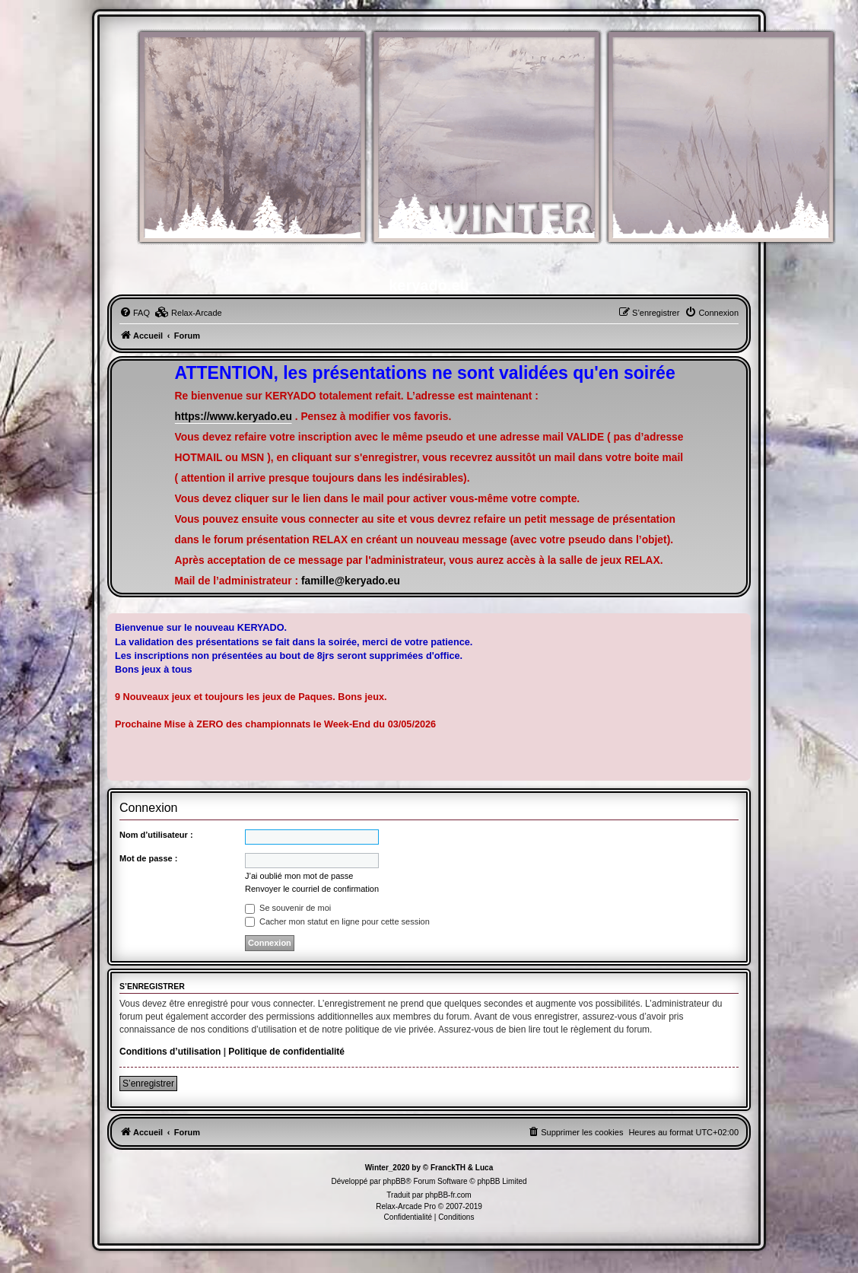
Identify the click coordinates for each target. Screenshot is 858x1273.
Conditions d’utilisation (170, 1051)
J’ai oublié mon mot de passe (299, 875)
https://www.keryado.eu (233, 416)
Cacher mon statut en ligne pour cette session (337, 921)
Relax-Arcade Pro (406, 1206)
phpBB (394, 1181)
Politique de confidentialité (286, 1051)
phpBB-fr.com (448, 1195)
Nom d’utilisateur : (156, 834)
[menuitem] (134, 313)
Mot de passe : (148, 858)
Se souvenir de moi (288, 907)
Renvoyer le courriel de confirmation (312, 888)
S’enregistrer (148, 1083)
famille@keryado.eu (350, 581)
